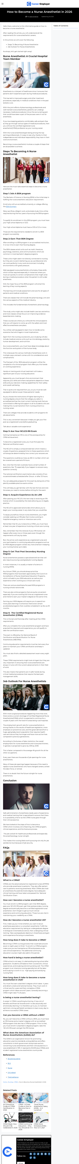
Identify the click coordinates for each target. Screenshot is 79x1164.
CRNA (16, 1082)
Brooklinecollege (14, 1059)
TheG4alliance (13, 1077)
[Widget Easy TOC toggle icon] (77, 24)
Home (5, 1082)
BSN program (11, 206)
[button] (2, 4)
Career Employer (33, 16)
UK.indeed (12, 1072)
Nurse (10, 1068)
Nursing (10, 1082)
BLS (9, 1063)
